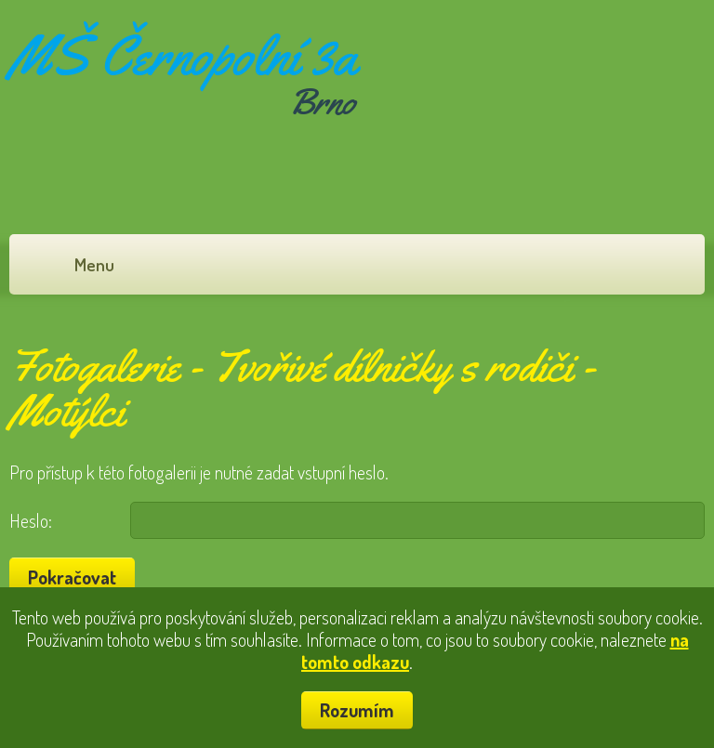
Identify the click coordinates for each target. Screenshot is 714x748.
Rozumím (357, 710)
